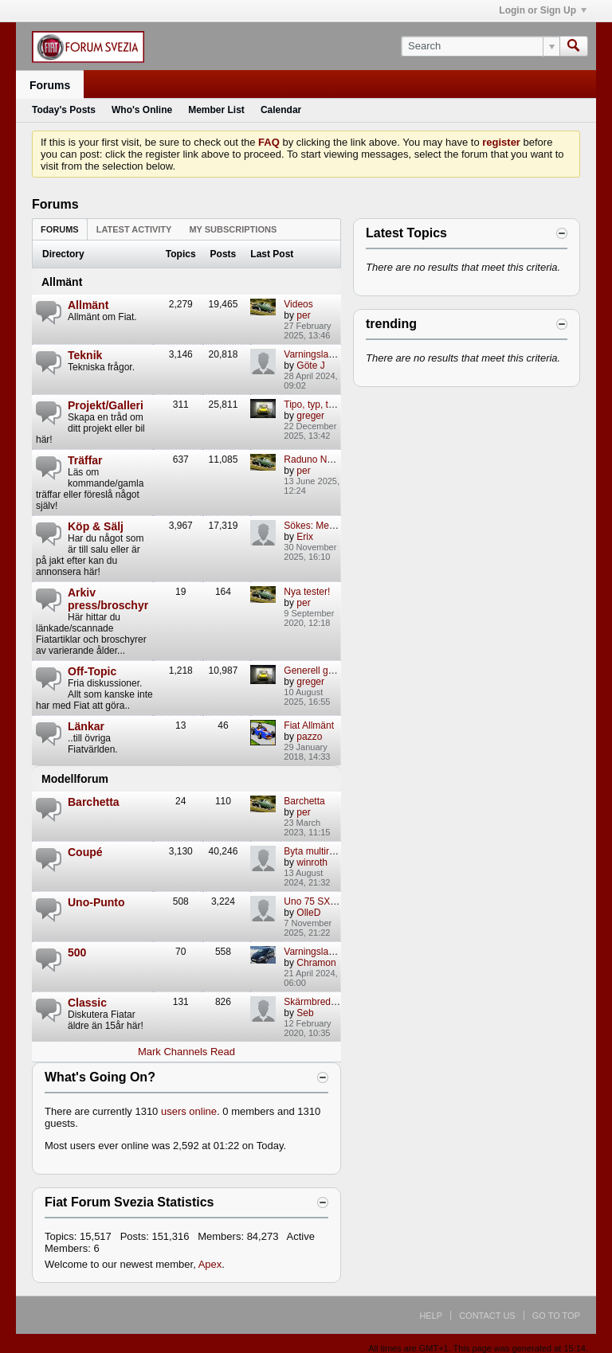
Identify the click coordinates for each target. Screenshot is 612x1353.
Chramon (315, 962)
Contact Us (487, 1315)
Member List (216, 109)
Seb (304, 1013)
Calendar (281, 109)
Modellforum (74, 778)
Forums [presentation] (60, 229)
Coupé (85, 852)
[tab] (60, 229)
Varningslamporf (318, 354)
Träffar (85, 460)
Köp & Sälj (96, 526)
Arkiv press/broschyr (108, 599)
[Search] (480, 46)
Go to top (556, 1315)
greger (310, 415)
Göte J (310, 365)
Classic (87, 1002)
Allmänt (61, 282)
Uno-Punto (96, 902)
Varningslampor (317, 951)
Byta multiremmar (321, 851)
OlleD (308, 912)
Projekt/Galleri (105, 405)
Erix (304, 536)
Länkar (86, 726)
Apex (210, 1264)
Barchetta (94, 802)
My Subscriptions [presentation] (233, 229)
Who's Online (142, 109)
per (303, 315)
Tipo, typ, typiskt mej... (331, 404)
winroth (312, 862)
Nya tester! (307, 591)
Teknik (85, 355)
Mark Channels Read (186, 1052)
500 (77, 952)
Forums (49, 85)
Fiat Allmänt (309, 725)
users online (189, 1111)
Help (430, 1315)
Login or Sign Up (542, 10)
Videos (298, 304)
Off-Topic (92, 671)
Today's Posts (64, 109)
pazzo (309, 736)
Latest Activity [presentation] (134, 229)
